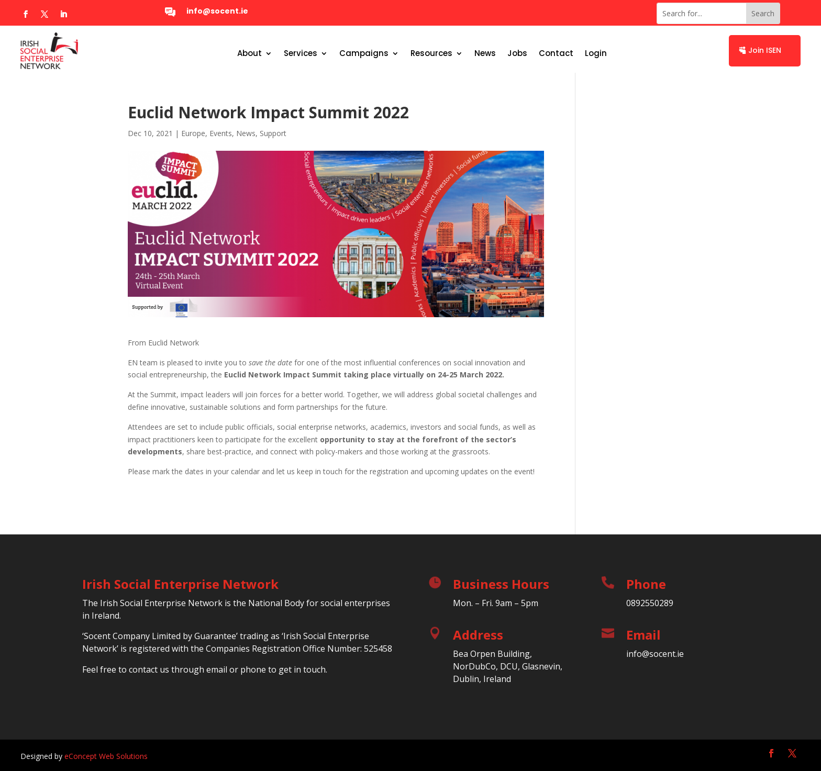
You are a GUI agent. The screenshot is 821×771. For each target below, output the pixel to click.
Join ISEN (764, 50)
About (249, 54)
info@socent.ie (217, 11)
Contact (556, 54)
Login (596, 54)
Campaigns (364, 54)
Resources (431, 54)
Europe (193, 133)
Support (273, 133)
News (485, 54)
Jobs (517, 54)
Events (220, 133)
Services (300, 54)
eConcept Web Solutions (106, 756)
